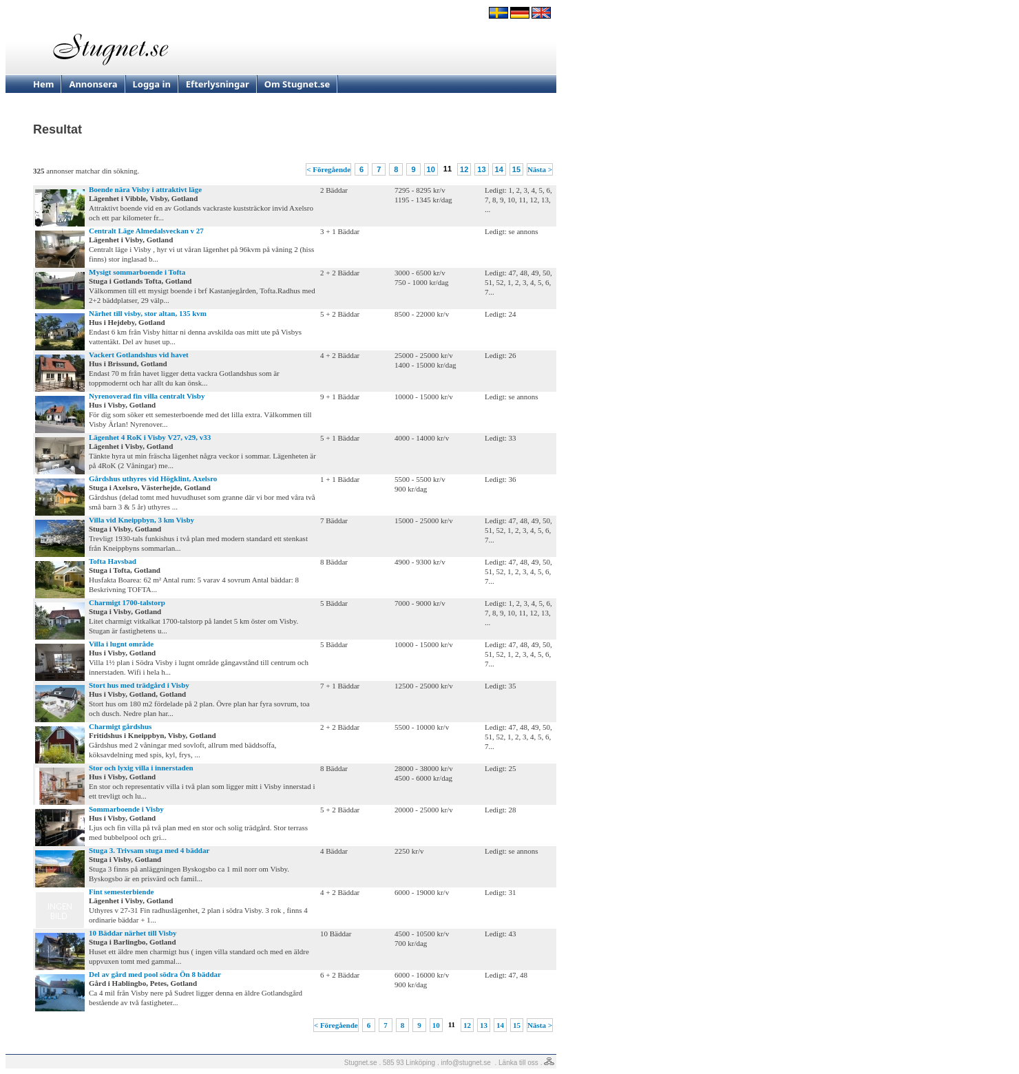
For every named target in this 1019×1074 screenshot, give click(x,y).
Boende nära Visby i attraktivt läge (145, 189)
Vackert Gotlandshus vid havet (139, 354)
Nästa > (539, 169)
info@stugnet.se (466, 1062)
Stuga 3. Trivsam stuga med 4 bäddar (149, 850)
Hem (43, 84)
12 (464, 169)
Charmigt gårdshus (120, 726)
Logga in (152, 84)
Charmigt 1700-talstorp (127, 602)
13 (481, 169)
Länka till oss (518, 1062)
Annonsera (93, 84)
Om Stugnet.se (297, 84)
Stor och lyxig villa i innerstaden (141, 768)
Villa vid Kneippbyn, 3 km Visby (141, 520)
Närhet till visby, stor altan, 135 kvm (148, 313)
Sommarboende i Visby (126, 809)
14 (499, 169)
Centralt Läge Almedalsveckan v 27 (146, 231)
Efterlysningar (217, 84)
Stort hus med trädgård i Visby (139, 685)
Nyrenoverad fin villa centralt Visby (146, 396)
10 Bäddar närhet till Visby (133, 933)
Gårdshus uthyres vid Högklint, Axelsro (153, 478)
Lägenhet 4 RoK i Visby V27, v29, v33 (150, 437)
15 (516, 169)
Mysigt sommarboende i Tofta (137, 272)
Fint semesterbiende (121, 891)
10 (431, 169)
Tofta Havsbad (112, 561)
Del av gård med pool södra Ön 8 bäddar (155, 974)
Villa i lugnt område (121, 644)
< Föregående (328, 169)
